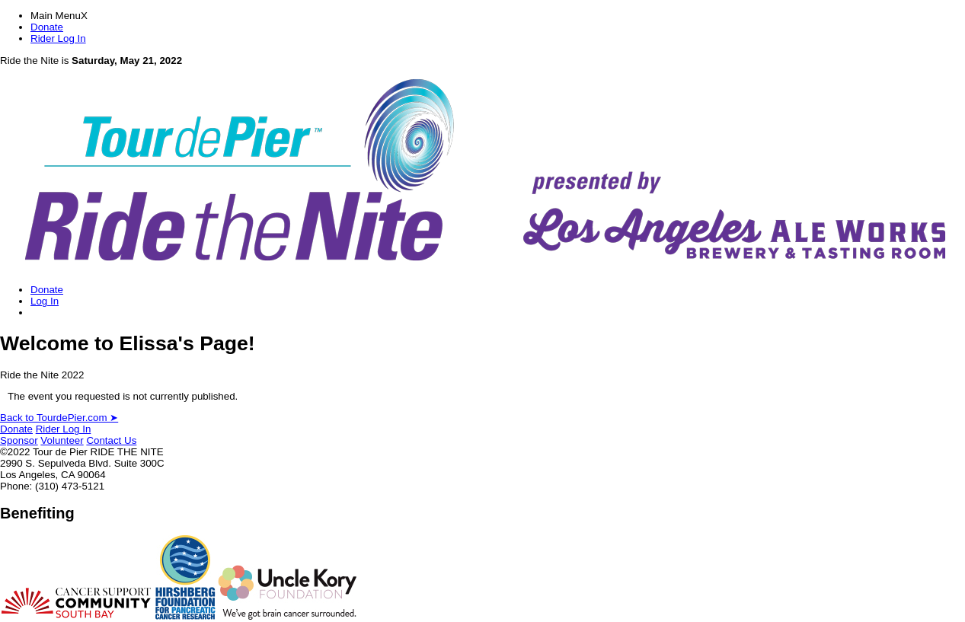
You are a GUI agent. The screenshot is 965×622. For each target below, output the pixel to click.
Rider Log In (58, 38)
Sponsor (19, 440)
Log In (44, 301)
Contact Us (111, 440)
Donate (46, 27)
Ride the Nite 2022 (42, 375)
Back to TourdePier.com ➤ (59, 417)
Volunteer (61, 440)
